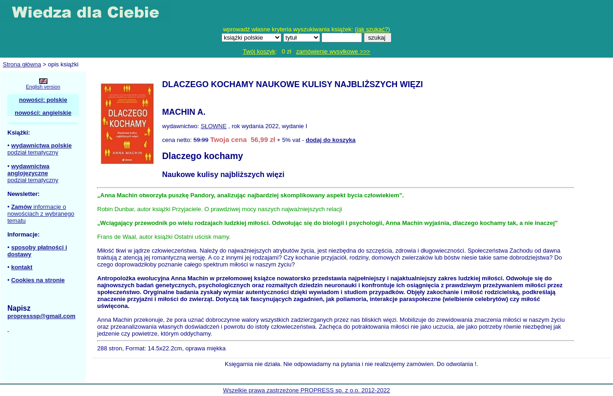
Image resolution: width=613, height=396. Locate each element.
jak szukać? (372, 29)
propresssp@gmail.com (41, 316)
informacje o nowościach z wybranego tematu (40, 213)
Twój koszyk (259, 51)
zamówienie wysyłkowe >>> (333, 51)
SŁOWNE (214, 126)
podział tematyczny (32, 152)
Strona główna (22, 64)
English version (43, 86)
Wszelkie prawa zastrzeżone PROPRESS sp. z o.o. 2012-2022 (306, 390)
